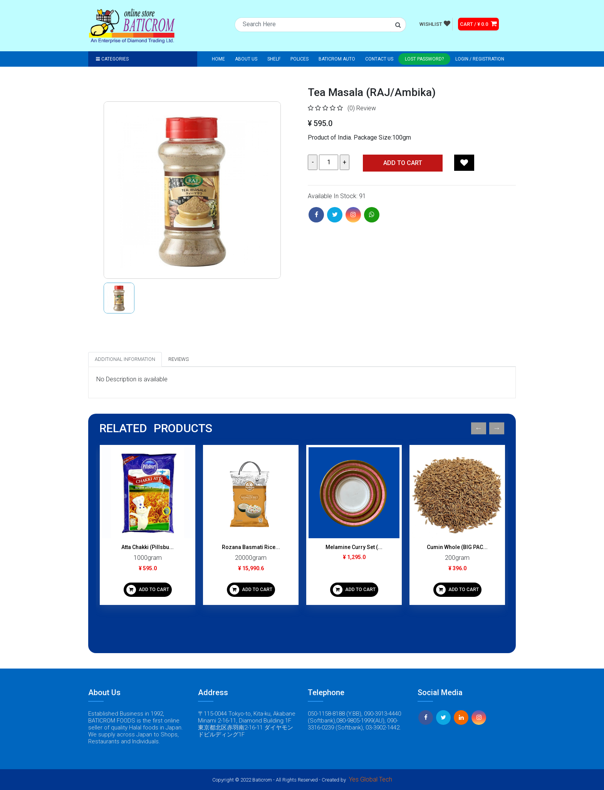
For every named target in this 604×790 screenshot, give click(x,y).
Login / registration (479, 59)
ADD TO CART (147, 590)
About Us (246, 59)
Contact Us (379, 59)
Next (496, 429)
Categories (112, 59)
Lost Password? (424, 59)
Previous (478, 429)
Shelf (273, 59)
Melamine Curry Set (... (354, 547)
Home (218, 59)
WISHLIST (434, 23)
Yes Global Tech (370, 779)
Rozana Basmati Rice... (251, 547)
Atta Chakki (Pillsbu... (147, 547)
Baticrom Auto (337, 59)
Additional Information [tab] (125, 359)
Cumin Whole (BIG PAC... (457, 547)
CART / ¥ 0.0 (478, 23)
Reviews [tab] (178, 359)
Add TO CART (402, 163)
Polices (299, 59)
